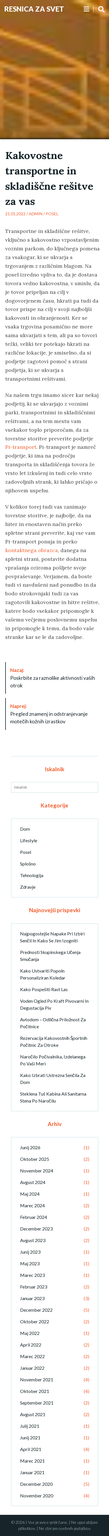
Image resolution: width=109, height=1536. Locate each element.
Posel (52, 213)
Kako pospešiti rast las (44, 989)
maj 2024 (30, 1194)
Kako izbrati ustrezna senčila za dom (52, 1078)
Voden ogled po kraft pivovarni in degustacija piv (54, 1004)
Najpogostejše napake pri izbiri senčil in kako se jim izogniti (52, 937)
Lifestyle (28, 840)
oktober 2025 (34, 1159)
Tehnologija (31, 875)
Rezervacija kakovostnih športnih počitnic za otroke (53, 1041)
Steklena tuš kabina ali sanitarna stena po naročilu (53, 1097)
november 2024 (36, 1170)
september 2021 (36, 1402)
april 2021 (30, 1449)
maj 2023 (30, 1263)
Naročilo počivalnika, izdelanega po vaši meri (52, 1060)
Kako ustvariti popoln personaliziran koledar (42, 974)
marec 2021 (32, 1460)
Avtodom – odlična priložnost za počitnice (53, 1023)
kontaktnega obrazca (31, 550)
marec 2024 (32, 1205)
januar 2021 (32, 1472)
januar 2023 (32, 1298)
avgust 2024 (32, 1182)
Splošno (28, 863)
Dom (25, 829)
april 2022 (30, 1344)
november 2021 (36, 1379)
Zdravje (27, 887)
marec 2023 (32, 1275)
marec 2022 (32, 1356)
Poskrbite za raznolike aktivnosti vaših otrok (52, 678)
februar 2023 (33, 1286)
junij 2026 (30, 1147)
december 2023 (36, 1228)
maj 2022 (30, 1333)
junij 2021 (30, 1437)
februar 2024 (33, 1217)
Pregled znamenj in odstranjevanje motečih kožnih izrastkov (49, 713)
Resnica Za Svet (34, 9)
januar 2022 (32, 1368)
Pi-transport (20, 447)
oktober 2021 (34, 1391)
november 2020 (36, 1495)
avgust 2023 (32, 1240)
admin (35, 213)
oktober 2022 (34, 1321)
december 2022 (36, 1310)
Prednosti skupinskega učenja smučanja (50, 955)
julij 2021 (29, 1426)
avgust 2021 (32, 1414)
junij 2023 (30, 1252)
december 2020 (36, 1484)
